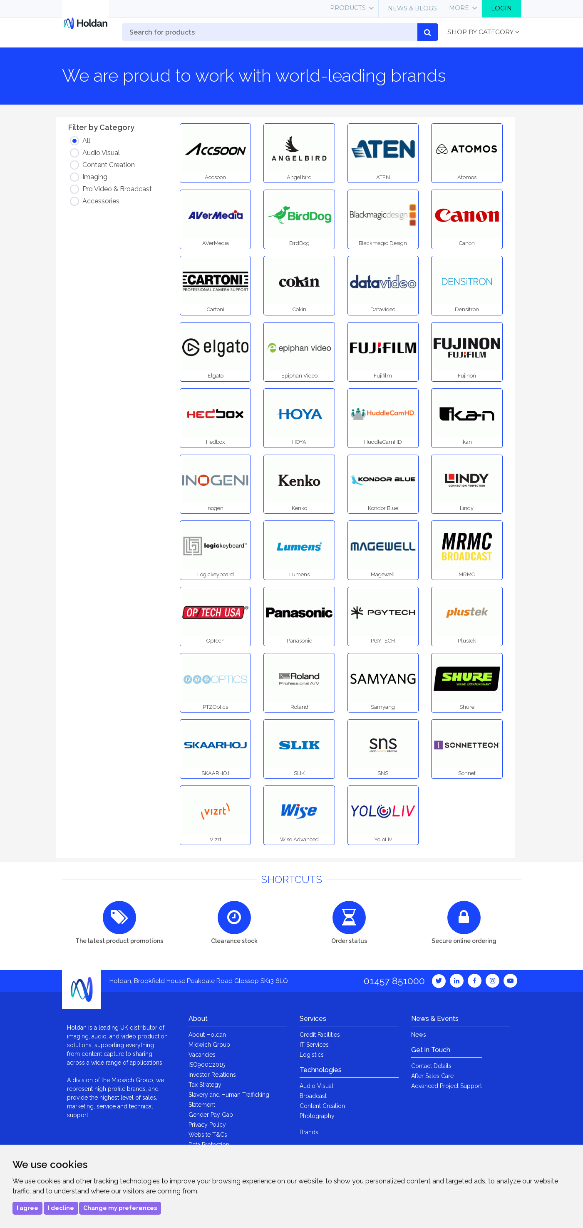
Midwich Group (209, 1044)
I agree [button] (27, 1208)
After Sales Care (432, 1076)
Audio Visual (316, 1086)
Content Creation (322, 1106)
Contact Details (431, 1066)
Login (501, 8)
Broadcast (313, 1096)
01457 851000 (394, 980)
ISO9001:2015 (207, 1064)
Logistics (312, 1054)
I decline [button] (61, 1208)
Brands (309, 1132)
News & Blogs (412, 8)
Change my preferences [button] (120, 1208)
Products (348, 8)
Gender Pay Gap (211, 1114)
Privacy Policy (207, 1124)
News (418, 1034)
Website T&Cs (208, 1134)
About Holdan (207, 1034)
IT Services (314, 1044)
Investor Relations (212, 1074)
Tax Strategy (205, 1084)
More (459, 8)
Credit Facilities (320, 1034)
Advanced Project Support (446, 1086)
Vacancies (202, 1054)
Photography (317, 1116)
